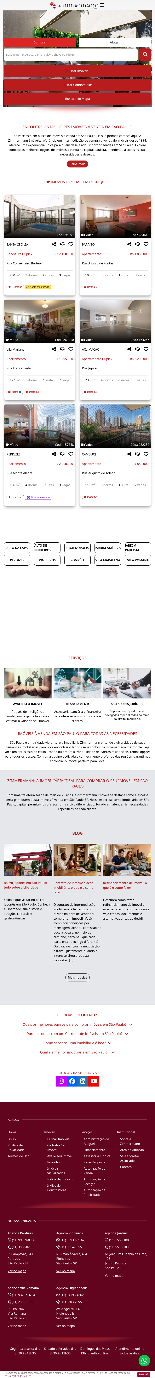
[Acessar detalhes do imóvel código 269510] (40, 389)
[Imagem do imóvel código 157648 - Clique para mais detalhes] (39, 426)
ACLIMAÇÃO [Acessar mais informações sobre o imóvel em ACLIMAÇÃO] (91, 349)
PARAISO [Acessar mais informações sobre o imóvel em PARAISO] (88, 244)
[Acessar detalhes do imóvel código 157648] (40, 495)
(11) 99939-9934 (70, 1240)
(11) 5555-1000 (118, 1240)
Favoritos (54, 1162)
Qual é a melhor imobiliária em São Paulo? (77, 1052)
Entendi (143, 1374)
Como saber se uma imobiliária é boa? (77, 1043)
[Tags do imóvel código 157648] (39, 444)
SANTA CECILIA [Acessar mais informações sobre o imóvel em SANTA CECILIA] (17, 244)
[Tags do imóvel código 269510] (39, 339)
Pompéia (78, 560)
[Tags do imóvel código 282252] (115, 444)
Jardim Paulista (132, 547)
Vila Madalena (107, 560)
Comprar (40, 42)
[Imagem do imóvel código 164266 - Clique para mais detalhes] (115, 321)
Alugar (115, 42)
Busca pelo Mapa (77, 99)
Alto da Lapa (17, 548)
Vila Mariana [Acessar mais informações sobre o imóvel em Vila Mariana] (16, 349)
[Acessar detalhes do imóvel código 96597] (40, 284)
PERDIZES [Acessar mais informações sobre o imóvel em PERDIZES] (13, 454)
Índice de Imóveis (60, 1179)
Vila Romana (138, 560)
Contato (126, 1167)
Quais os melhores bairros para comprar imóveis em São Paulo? (77, 1024)
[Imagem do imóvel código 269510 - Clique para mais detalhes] (39, 321)
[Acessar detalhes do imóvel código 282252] (115, 494)
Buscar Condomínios (77, 85)
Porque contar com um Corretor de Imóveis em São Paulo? (77, 1033)
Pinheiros (47, 560)
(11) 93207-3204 (21, 1295)
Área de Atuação (132, 1150)
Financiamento (94, 1150)
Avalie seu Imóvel (60, 1156)
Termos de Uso (18, 1156)
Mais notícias (77, 977)
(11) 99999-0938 (21, 1240)
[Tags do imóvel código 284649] (115, 235)
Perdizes (17, 560)
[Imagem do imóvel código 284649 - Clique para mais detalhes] (115, 216)
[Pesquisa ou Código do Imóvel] (71, 54)
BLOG (12, 1139)
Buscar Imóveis (77, 71)
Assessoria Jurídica (97, 1156)
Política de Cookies (21, 1376)
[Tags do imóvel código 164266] (115, 339)
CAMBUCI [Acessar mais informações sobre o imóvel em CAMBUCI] (89, 454)
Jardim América (108, 548)
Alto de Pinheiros (42, 547)
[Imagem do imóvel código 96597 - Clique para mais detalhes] (39, 216)
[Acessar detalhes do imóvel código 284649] (115, 284)
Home (12, 1132)
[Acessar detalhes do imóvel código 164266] (115, 389)
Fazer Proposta (94, 1162)
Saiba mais (77, 164)
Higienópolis (77, 548)
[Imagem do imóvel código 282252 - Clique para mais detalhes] (115, 426)
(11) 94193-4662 (70, 1295)
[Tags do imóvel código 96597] (39, 235)
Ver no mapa (17, 1271)
